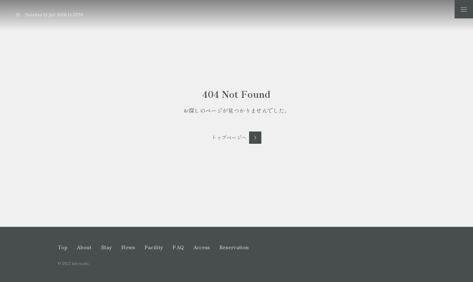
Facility (153, 247)
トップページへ (229, 137)
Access (201, 247)
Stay (106, 247)
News (128, 247)
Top (62, 247)
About (84, 247)
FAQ (178, 247)
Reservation (234, 247)
